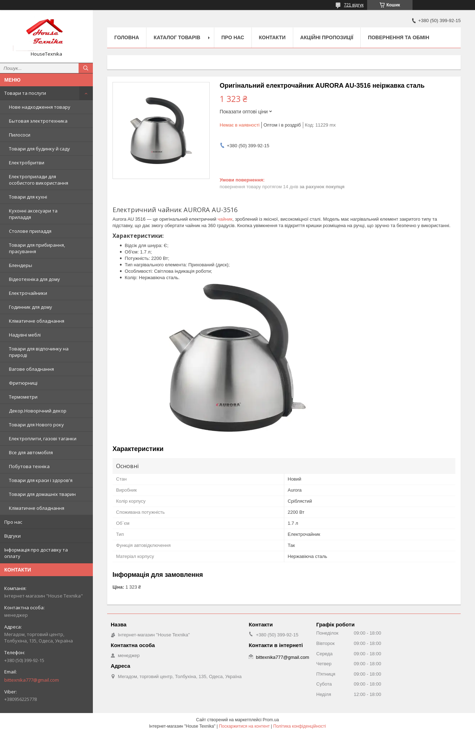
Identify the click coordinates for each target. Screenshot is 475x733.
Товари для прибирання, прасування (37, 248)
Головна (126, 37)
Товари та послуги (25, 93)
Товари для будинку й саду (39, 148)
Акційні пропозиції (327, 37)
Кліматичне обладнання (36, 321)
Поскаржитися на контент (244, 726)
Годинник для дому (30, 307)
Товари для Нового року (36, 424)
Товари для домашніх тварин (42, 494)
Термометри (23, 397)
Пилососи (19, 135)
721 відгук (354, 4)
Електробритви (26, 162)
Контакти (272, 37)
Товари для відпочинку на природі (39, 351)
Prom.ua (271, 719)
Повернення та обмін (398, 37)
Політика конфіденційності (299, 726)
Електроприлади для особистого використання (38, 179)
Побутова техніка (29, 466)
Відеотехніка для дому (34, 279)
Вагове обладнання (31, 369)
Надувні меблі (25, 335)
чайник (225, 219)
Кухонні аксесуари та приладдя (33, 213)
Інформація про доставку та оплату (36, 553)
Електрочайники (28, 293)
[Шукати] (86, 68)
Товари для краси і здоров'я (40, 480)
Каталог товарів (177, 37)
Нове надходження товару (39, 107)
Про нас (13, 522)
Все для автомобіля (31, 452)
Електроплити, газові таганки (42, 438)
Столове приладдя (30, 231)
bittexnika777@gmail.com (31, 680)
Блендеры (20, 265)
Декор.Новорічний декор (37, 410)
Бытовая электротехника (38, 121)
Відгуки (12, 536)
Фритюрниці (23, 383)
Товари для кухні (28, 197)
